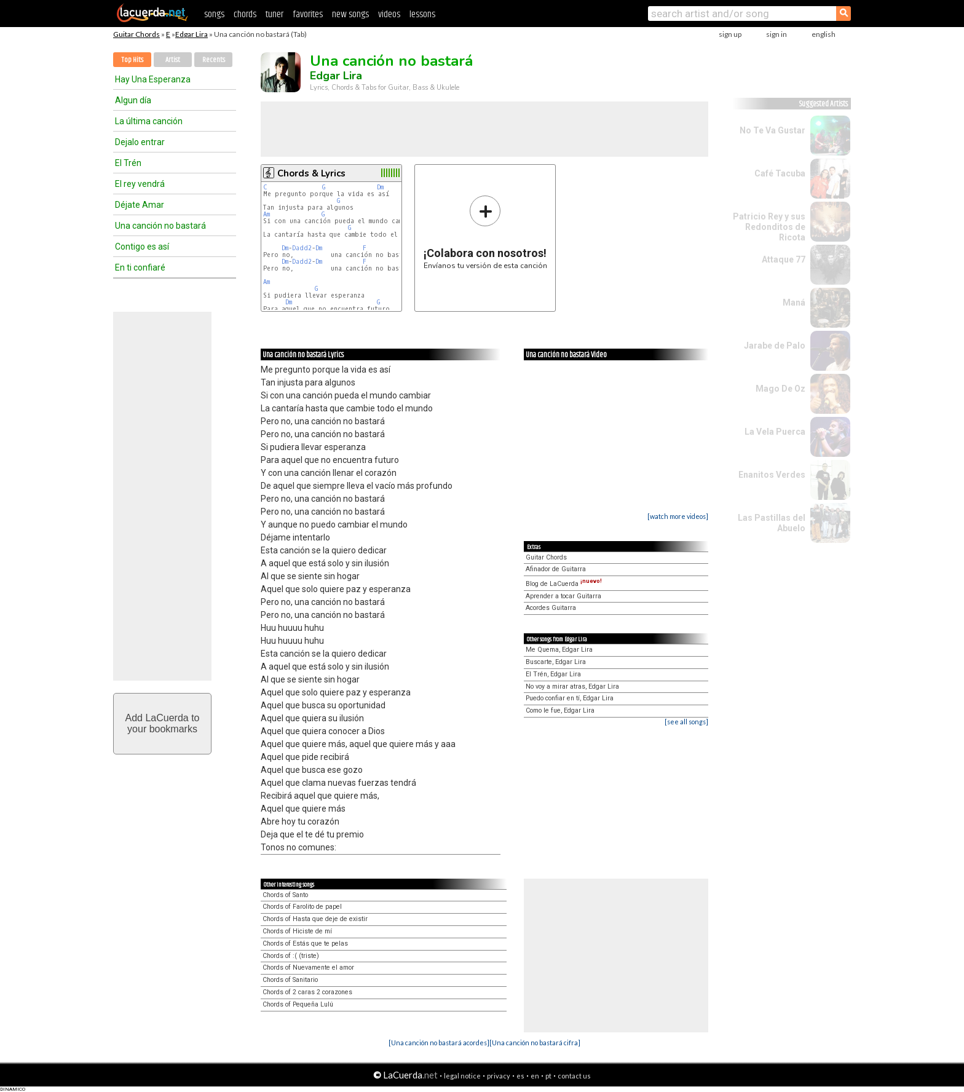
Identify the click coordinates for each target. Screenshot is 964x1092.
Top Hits (132, 60)
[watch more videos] (677, 516)
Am (266, 214)
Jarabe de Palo (774, 345)
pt (548, 1076)
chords (245, 14)
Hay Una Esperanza (153, 79)
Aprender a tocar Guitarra (563, 596)
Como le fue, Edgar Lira (560, 710)
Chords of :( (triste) (291, 956)
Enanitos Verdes (771, 475)
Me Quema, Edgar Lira (559, 650)
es (520, 1076)
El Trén (128, 163)
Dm (380, 187)
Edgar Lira (191, 34)
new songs (350, 14)
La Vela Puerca (775, 432)
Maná (794, 302)
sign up (730, 34)
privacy (498, 1076)
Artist (172, 60)
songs (214, 14)
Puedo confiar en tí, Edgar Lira (570, 698)
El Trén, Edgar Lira (553, 674)
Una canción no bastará (160, 226)
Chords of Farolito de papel (302, 907)
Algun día (133, 100)
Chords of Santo (285, 895)
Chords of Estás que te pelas (305, 944)
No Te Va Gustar (772, 130)
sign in (776, 34)
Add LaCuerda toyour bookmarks (162, 723)
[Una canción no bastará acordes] (439, 1042)
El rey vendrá (140, 184)
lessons (422, 14)
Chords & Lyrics (311, 173)
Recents (213, 60)
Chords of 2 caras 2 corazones (307, 992)
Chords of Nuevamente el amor (308, 967)
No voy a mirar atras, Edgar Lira (572, 686)
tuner (274, 14)
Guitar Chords (136, 34)
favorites (308, 14)
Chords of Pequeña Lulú (298, 1004)
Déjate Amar (139, 205)
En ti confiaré (140, 267)
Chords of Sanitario (290, 980)
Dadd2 (302, 248)
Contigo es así (142, 246)
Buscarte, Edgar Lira (556, 662)
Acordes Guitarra (551, 608)
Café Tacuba (779, 173)
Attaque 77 (783, 259)
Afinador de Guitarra (556, 569)
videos (389, 14)
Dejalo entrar (140, 142)
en (535, 1076)
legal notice (462, 1076)
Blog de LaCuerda (564, 584)
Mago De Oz (780, 389)
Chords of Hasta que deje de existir (315, 919)
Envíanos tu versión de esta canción (485, 232)
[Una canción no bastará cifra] (534, 1042)
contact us (574, 1076)
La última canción (149, 121)
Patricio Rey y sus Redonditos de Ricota (769, 227)
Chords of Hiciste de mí (297, 931)
